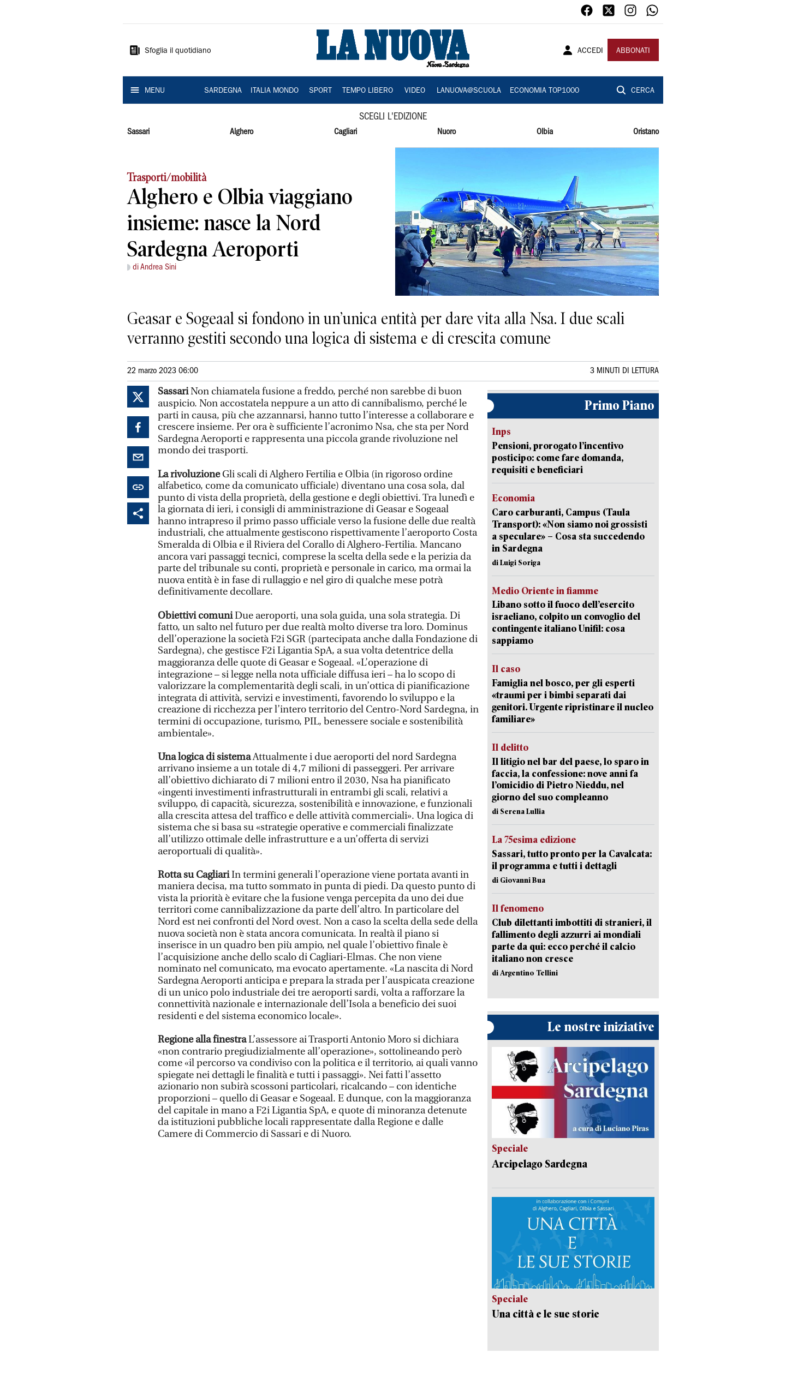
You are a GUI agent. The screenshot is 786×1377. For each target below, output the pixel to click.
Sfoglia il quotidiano (178, 51)
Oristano (646, 132)
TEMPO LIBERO (367, 91)
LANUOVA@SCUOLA (469, 91)
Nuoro (446, 132)
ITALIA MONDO (275, 91)
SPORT (320, 91)
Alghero (241, 132)
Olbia (545, 132)
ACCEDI (590, 51)
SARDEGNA (223, 91)
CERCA (642, 91)
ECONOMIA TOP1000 (544, 91)
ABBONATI (633, 51)
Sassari (138, 132)
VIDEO (414, 91)
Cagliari (345, 132)
